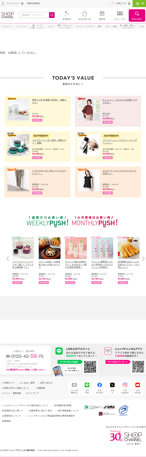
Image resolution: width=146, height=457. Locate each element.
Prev (8, 258)
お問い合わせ (46, 383)
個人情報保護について (68, 411)
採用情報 (6, 421)
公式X (112, 391)
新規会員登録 (33, 3)
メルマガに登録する (74, 391)
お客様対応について (11, 416)
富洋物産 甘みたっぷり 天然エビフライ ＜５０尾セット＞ (128, 264)
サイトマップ (32, 393)
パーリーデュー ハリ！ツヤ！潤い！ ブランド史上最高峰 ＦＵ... (23, 264)
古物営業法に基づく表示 (40, 411)
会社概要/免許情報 (62, 405)
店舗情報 (41, 388)
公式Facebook (99, 391)
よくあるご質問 (27, 383)
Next (142, 258)
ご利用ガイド (8, 383)
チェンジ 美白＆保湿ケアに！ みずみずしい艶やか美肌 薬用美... (76, 264)
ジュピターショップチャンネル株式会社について (25, 405)
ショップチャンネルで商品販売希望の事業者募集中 (51, 416)
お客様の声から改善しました (15, 388)
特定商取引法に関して (12, 411)
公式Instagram (125, 391)
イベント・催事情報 (11, 393)
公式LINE (87, 391)
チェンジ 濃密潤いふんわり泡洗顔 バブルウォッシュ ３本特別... (102, 264)
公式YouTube (137, 391)
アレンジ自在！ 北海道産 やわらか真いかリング (49, 264)
